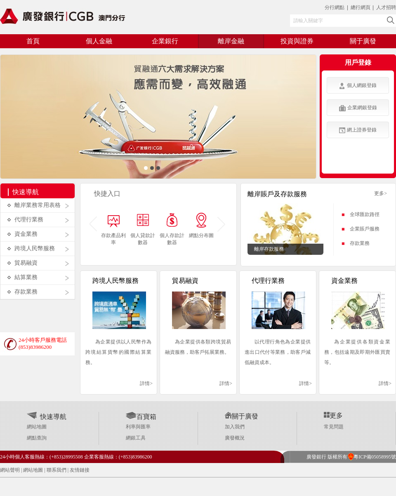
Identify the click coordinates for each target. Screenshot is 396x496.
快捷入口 (107, 193)
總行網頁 (361, 7)
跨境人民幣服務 (34, 248)
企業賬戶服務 (365, 229)
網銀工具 (136, 438)
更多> (380, 193)
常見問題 (334, 427)
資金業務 (26, 234)
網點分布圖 (201, 235)
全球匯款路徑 (365, 214)
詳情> (146, 383)
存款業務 (26, 292)
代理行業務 (28, 219)
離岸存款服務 (269, 249)
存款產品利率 (113, 239)
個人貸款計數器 (142, 239)
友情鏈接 (80, 470)
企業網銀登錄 (358, 108)
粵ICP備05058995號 (371, 457)
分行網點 (334, 7)
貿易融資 (26, 263)
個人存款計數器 (172, 239)
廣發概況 (235, 438)
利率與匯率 (138, 427)
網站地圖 (37, 427)
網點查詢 (37, 438)
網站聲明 (10, 470)
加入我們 (235, 427)
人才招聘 (386, 7)
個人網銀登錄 (358, 85)
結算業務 (26, 277)
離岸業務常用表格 (37, 205)
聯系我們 (56, 470)
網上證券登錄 (358, 130)
